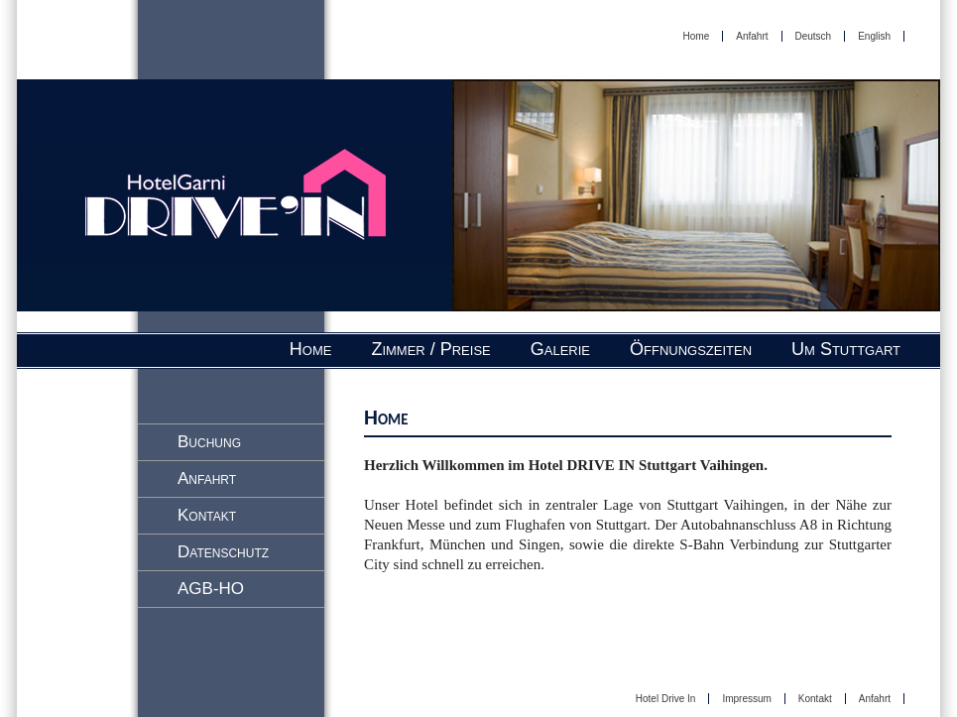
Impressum (746, 698)
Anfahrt (752, 36)
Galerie (560, 349)
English (874, 36)
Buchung (209, 441)
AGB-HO (211, 588)
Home (696, 36)
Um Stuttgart (845, 349)
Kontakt (207, 515)
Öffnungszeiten (691, 349)
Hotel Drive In (666, 698)
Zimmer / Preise (430, 349)
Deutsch (813, 36)
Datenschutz (223, 551)
